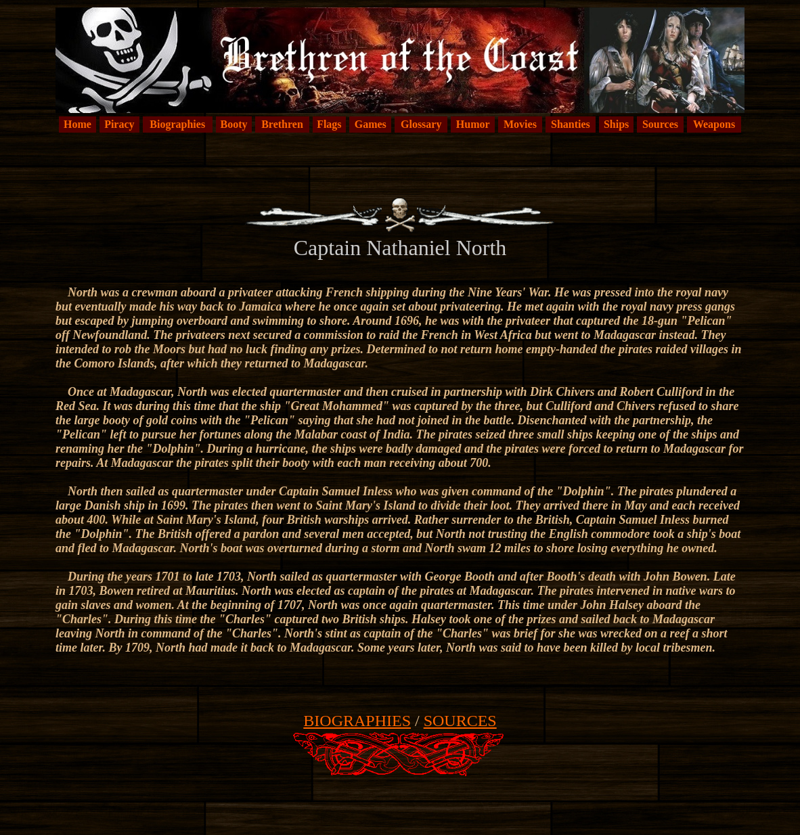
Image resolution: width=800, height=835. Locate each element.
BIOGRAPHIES (357, 720)
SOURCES (460, 720)
